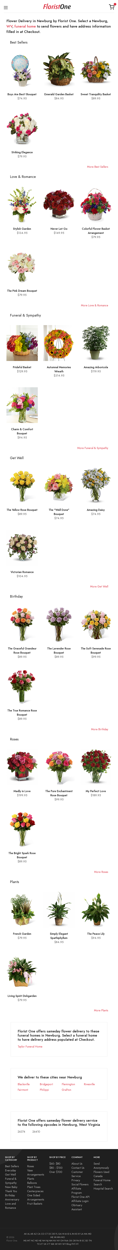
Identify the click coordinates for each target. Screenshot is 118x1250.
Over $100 (55, 1172)
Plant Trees (33, 1187)
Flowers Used (101, 1172)
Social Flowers (79, 1184)
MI (55, 1237)
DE (53, 1233)
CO (42, 1233)
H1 (77, 1244)
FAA (66, 1240)
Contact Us (77, 1168)
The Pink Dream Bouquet (22, 291)
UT (41, 1244)
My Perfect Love (96, 791)
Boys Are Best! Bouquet (22, 94)
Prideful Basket (22, 367)
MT (28, 1240)
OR (74, 1240)
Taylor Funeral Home (30, 1046)
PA (77, 1240)
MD (89, 1233)
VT (48, 1244)
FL (57, 1233)
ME (51, 1237)
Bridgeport (46, 1084)
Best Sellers (12, 1166)
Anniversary (12, 1199)
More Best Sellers (97, 167)
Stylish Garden (22, 229)
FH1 (73, 1244)
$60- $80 (54, 1164)
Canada (98, 1176)
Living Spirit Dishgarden (22, 996)
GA (60, 1233)
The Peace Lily (96, 934)
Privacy (75, 1180)
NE (40, 1240)
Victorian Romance (22, 572)
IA (66, 1233)
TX (38, 1244)
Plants (30, 1179)
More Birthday (99, 729)
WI (56, 1244)
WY (64, 1244)
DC (50, 1233)
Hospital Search (103, 1188)
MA (85, 1233)
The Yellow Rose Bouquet (22, 510)
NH (43, 1240)
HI (63, 1233)
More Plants (101, 1010)
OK (70, 1240)
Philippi (44, 1090)
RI (80, 1240)
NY (58, 1240)
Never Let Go (59, 229)
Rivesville (89, 1084)
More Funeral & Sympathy (92, 448)
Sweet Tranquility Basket (96, 94)
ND (36, 1240)
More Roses (101, 872)
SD (86, 1240)
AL (28, 1233)
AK (25, 1233)
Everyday (10, 1170)
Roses (30, 1166)
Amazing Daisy (96, 510)
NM (50, 1240)
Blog (69, 1244)
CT (46, 1233)
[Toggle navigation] (6, 7)
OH (62, 1240)
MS (25, 1240)
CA (38, 1233)
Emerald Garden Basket (59, 94)
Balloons (32, 1183)
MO (63, 1237)
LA (82, 1233)
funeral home (25, 26)
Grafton (66, 1090)
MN (59, 1237)
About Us (76, 1164)
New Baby (11, 1187)
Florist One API (80, 1197)
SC (83, 1240)
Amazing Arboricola (96, 367)
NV (54, 1240)
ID (68, 1233)
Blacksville (24, 1084)
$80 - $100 (56, 1168)
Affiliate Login (79, 1201)
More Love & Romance (94, 305)
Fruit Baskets (34, 1204)
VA (44, 1244)
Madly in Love (22, 791)
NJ (47, 1240)
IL (70, 1233)
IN (73, 1233)
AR (31, 1233)
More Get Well (99, 586)
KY (79, 1233)
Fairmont (23, 1090)
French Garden (22, 934)
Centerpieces (35, 1191)
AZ (35, 1233)
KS (76, 1233)
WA (52, 1244)
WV (9, 26)
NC (32, 1240)
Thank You (11, 1191)
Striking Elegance (22, 152)
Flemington (68, 1084)
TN (90, 1240)
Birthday (10, 1195)
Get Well (10, 1174)
